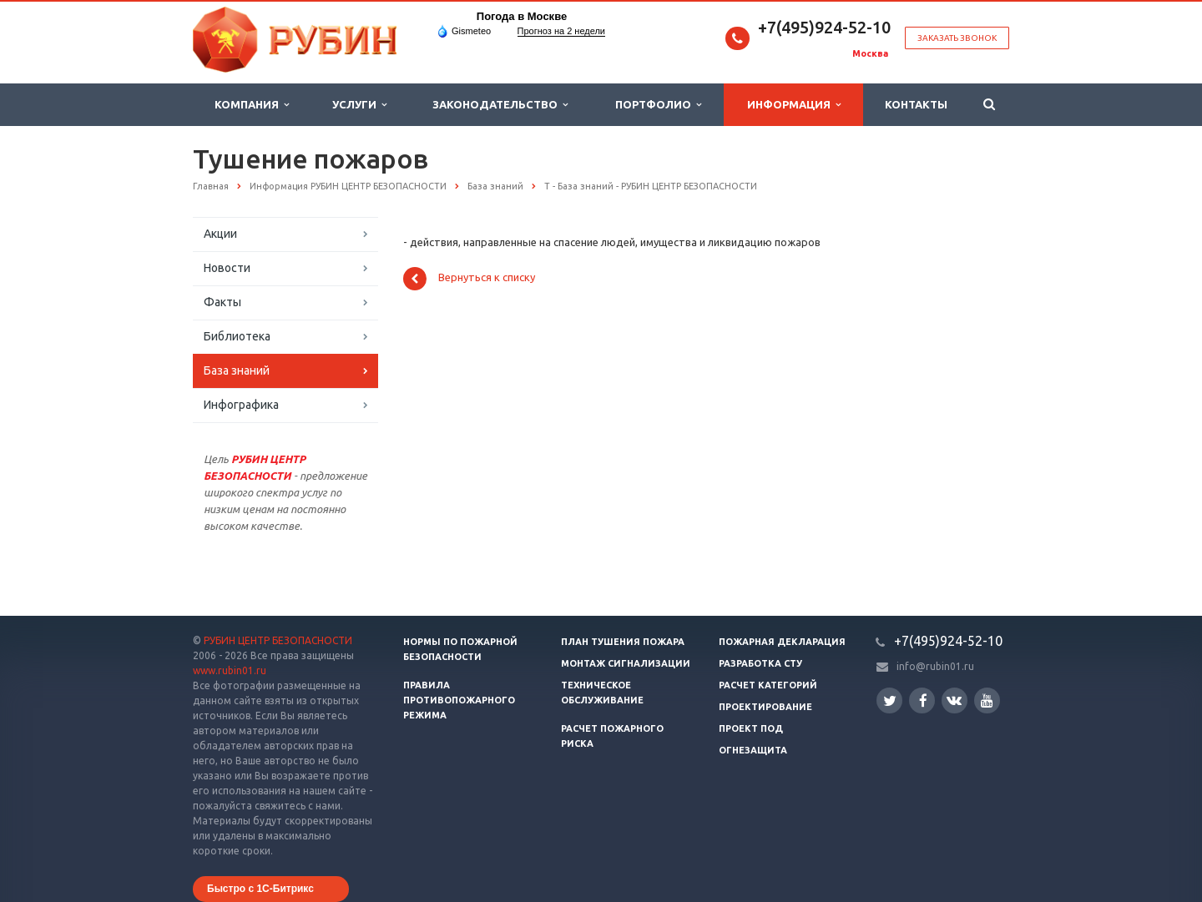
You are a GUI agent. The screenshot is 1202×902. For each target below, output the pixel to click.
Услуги (359, 104)
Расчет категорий (768, 685)
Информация (794, 104)
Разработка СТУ (760, 663)
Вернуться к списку (469, 278)
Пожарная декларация (782, 642)
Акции (220, 233)
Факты (222, 302)
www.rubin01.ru (229, 670)
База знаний (237, 370)
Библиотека (237, 336)
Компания (252, 104)
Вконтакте (954, 700)
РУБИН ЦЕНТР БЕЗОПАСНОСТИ (278, 640)
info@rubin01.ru (935, 666)
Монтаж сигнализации (625, 663)
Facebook (923, 700)
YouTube (987, 700)
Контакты (916, 104)
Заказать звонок (957, 38)
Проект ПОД (751, 728)
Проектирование (765, 707)
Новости (227, 268)
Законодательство (500, 104)
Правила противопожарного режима (459, 700)
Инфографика (241, 404)
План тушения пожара (622, 642)
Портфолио (658, 104)
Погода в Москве (522, 16)
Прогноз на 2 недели (561, 31)
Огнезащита (753, 750)
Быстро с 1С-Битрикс (260, 888)
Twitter (889, 700)
